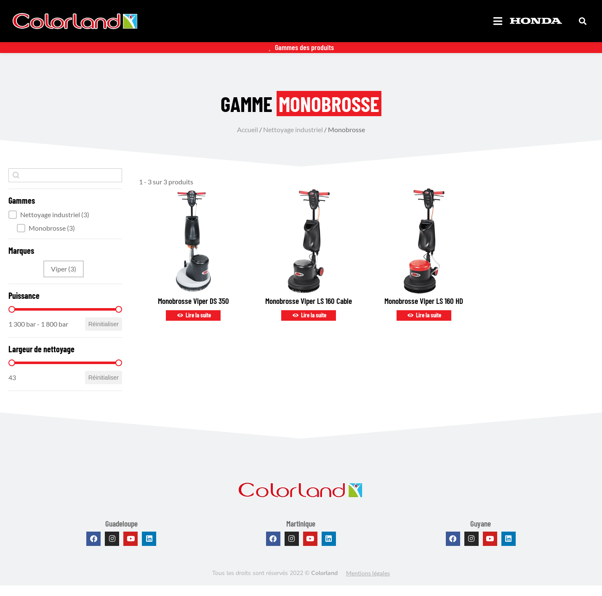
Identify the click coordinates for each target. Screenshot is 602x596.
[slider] (11, 319)
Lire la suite (193, 325)
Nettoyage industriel (293, 140)
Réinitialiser (103, 334)
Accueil (247, 140)
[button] (65, 225)
